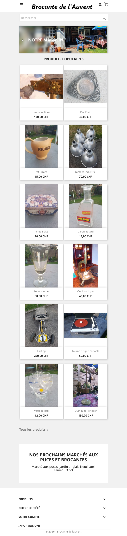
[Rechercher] (63, 17)
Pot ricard (41, 171)
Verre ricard (41, 410)
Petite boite (41, 231)
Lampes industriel (85, 171)
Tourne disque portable (85, 351)
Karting (41, 351)
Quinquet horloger (86, 410)
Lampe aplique (41, 112)
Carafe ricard (86, 231)
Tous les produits (34, 430)
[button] (26, 39)
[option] (63, 39)
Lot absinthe (41, 291)
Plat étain (85, 112)
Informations (29, 526)
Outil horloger (85, 291)
